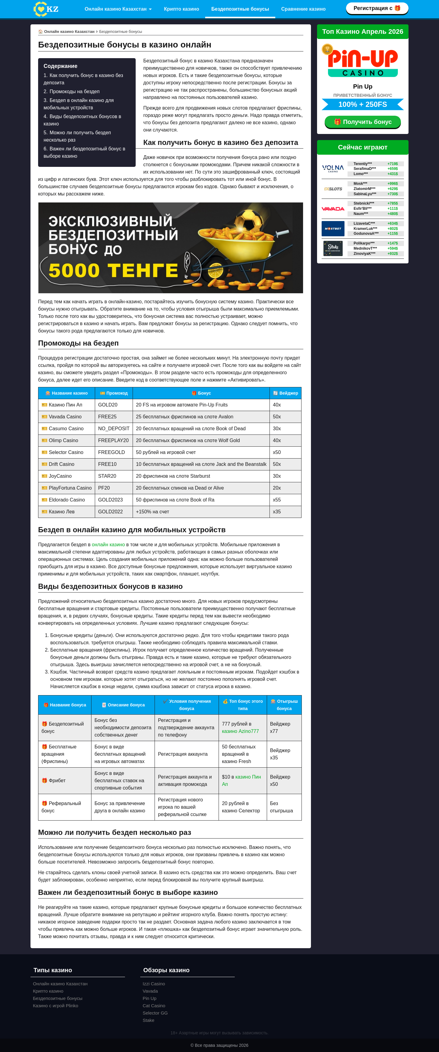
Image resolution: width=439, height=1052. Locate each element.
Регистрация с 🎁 (377, 8)
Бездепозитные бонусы (240, 9)
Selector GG (155, 1012)
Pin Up (149, 998)
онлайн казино (108, 544)
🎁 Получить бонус (363, 121)
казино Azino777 (240, 731)
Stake (148, 1020)
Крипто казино (181, 9)
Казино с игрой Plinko (55, 1005)
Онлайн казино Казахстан (116, 9)
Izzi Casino (154, 983)
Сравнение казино (303, 9)
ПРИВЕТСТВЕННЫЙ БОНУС (363, 95)
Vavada (150, 991)
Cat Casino (154, 1005)
